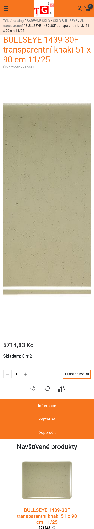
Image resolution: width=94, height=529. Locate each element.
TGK (6, 21)
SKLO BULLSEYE (65, 21)
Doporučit (47, 432)
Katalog (18, 21)
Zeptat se (47, 419)
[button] (32, 388)
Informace (47, 405)
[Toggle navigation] (6, 8)
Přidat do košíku (77, 374)
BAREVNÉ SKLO (38, 21)
